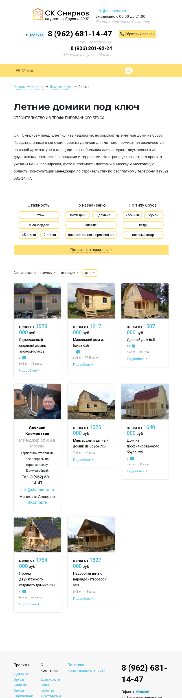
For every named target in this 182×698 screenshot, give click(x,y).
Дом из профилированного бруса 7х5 (143, 446)
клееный (132, 215)
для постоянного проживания (91, 235)
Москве (37, 35)
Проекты (21, 665)
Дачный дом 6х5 (141, 340)
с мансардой (39, 225)
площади (70, 273)
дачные (104, 215)
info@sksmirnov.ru (111, 11)
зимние (91, 225)
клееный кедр (143, 235)
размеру (48, 273)
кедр (143, 225)
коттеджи (77, 215)
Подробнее (29, 371)
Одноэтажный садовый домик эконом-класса (32, 345)
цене (90, 273)
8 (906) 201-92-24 (91, 48)
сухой (153, 215)
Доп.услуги (50, 679)
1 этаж (39, 215)
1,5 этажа (28, 235)
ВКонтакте (37, 502)
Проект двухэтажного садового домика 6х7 (37, 579)
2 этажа (50, 235)
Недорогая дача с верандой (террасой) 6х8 (90, 579)
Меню (25, 70)
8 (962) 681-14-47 (80, 33)
